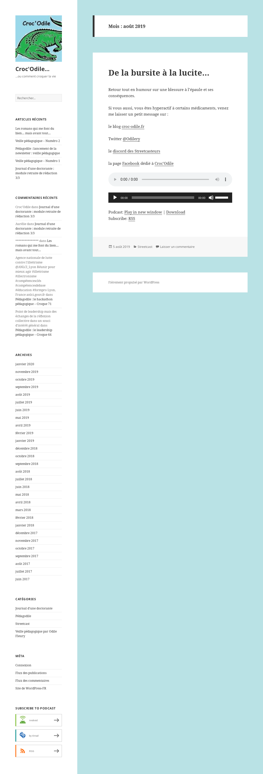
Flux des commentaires (32, 680)
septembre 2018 (26, 464)
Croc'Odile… (32, 69)
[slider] (163, 197)
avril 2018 (23, 502)
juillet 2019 (23, 402)
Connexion (23, 665)
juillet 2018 (23, 479)
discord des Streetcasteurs (136, 151)
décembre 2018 (26, 448)
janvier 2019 (24, 441)
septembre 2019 (26, 387)
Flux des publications (30, 673)
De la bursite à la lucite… (158, 72)
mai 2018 (22, 494)
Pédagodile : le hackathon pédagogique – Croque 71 (34, 301)
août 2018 (22, 471)
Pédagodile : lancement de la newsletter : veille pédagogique (37, 150)
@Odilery (131, 138)
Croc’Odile (164, 163)
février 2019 (24, 433)
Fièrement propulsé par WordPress (133, 282)
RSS (131, 218)
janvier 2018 (24, 525)
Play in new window (143, 212)
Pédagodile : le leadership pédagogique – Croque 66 (33, 332)
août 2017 (22, 564)
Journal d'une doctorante (33, 608)
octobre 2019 (24, 379)
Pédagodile (23, 616)
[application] (170, 197)
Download (175, 212)
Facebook (130, 163)
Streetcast (22, 624)
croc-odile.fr (133, 126)
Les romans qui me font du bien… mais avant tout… (34, 130)
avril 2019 (23, 425)
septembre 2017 (26, 556)
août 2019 (22, 394)
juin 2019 (22, 410)
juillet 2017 (23, 571)
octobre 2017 (24, 548)
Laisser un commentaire (177, 247)
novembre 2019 (26, 372)
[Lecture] (115, 197)
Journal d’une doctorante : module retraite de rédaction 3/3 (36, 173)
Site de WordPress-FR (30, 688)
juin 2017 (22, 579)
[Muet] (211, 197)
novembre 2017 (26, 540)
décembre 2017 (26, 533)
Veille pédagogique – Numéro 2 (37, 141)
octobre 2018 (24, 456)
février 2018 (24, 517)
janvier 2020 (24, 364)
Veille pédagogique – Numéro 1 (37, 161)
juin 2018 (22, 487)
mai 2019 (22, 417)
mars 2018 (23, 510)
